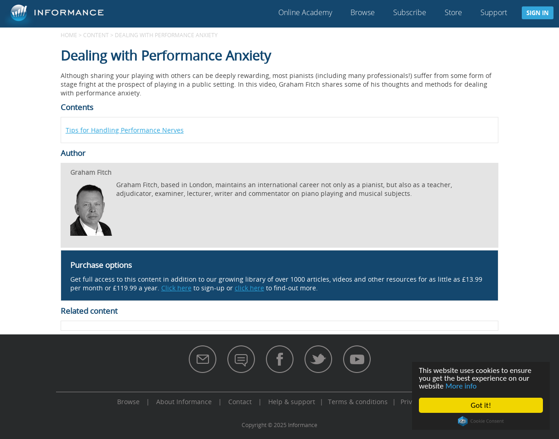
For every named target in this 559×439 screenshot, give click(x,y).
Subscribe (409, 12)
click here (249, 287)
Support (493, 12)
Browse (362, 12)
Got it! (481, 405)
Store (453, 12)
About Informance (184, 401)
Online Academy (305, 12)
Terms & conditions (358, 401)
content (96, 35)
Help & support (291, 401)
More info (461, 386)
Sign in (537, 13)
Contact (240, 401)
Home (69, 35)
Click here (176, 287)
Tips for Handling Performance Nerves (125, 130)
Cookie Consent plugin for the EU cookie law (481, 421)
